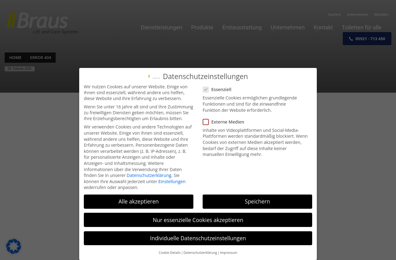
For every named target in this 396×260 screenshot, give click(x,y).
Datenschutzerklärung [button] (200, 253)
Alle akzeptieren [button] (138, 201)
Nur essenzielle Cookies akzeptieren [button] (198, 220)
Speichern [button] (257, 201)
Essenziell (219, 90)
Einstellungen (172, 182)
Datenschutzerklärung (149, 175)
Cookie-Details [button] (169, 253)
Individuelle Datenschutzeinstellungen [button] (198, 238)
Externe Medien (225, 122)
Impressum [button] (228, 253)
